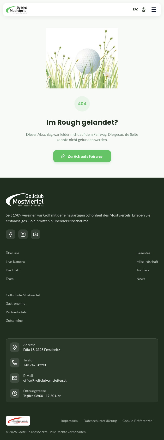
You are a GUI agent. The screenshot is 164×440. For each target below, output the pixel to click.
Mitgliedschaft (147, 262)
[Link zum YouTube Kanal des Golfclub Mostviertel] (35, 234)
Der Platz (13, 270)
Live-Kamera (15, 262)
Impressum (69, 421)
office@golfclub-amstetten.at (45, 380)
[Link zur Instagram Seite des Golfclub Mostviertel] (23, 234)
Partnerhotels (16, 312)
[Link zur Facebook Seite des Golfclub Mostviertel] (10, 234)
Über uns (12, 253)
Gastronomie (15, 303)
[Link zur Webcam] (135, 9)
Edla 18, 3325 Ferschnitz (41, 349)
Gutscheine (14, 320)
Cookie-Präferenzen (137, 421)
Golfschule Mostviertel (23, 295)
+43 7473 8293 (34, 365)
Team (10, 279)
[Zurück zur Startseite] (16, 9)
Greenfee (143, 253)
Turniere (143, 270)
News (141, 279)
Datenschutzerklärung (100, 421)
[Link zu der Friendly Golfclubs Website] (18, 421)
